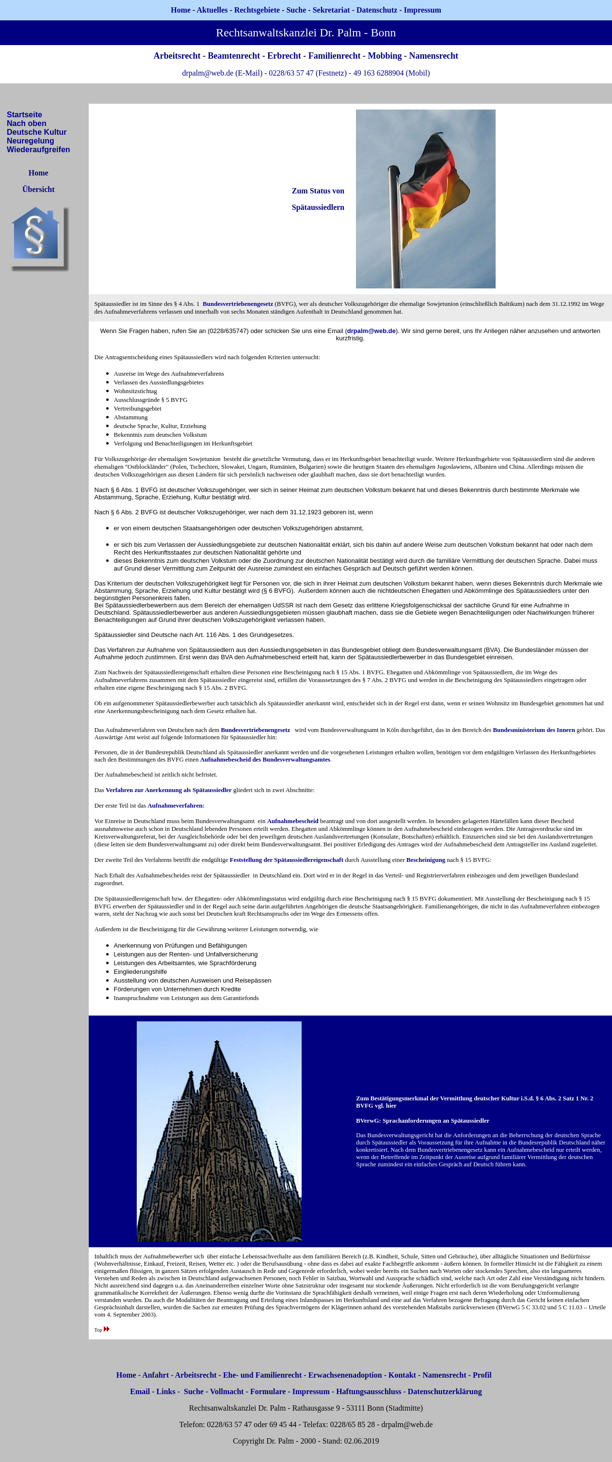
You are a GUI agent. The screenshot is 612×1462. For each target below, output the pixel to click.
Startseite (24, 115)
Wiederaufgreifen (38, 149)
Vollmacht (227, 1391)
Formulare (268, 1391)
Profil (482, 1375)
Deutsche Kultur (37, 132)
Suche (296, 10)
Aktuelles (212, 10)
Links (166, 1391)
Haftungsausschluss (368, 1391)
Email (140, 1391)
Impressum (311, 1391)
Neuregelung (30, 141)
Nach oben (27, 123)
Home (181, 10)
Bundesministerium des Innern (534, 730)
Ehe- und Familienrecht (262, 1375)
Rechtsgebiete (257, 10)
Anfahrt (155, 1375)
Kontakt (402, 1375)
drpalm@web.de (371, 330)
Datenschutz (376, 10)
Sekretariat (332, 10)
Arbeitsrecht (196, 1375)
